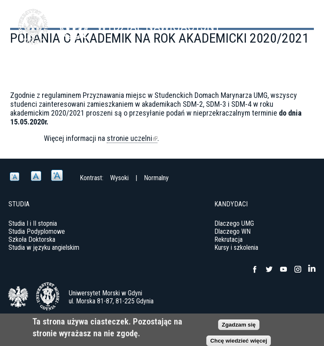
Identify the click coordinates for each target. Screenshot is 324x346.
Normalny (156, 178)
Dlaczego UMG (234, 223)
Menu (296, 21)
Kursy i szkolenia (236, 247)
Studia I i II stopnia (32, 223)
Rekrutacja (228, 239)
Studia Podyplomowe (36, 231)
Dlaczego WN (232, 231)
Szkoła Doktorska (31, 239)
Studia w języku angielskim (43, 247)
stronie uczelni (132, 138)
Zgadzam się (239, 325)
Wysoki (119, 178)
